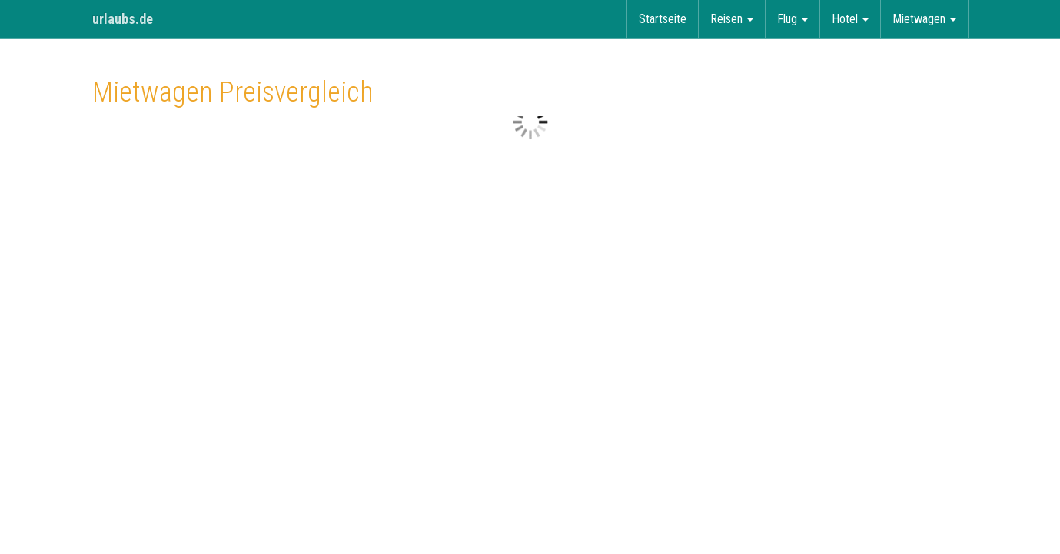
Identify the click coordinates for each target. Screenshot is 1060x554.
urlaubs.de (122, 19)
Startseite (662, 19)
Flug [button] (792, 19)
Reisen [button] (731, 19)
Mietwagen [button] (924, 19)
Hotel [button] (850, 19)
